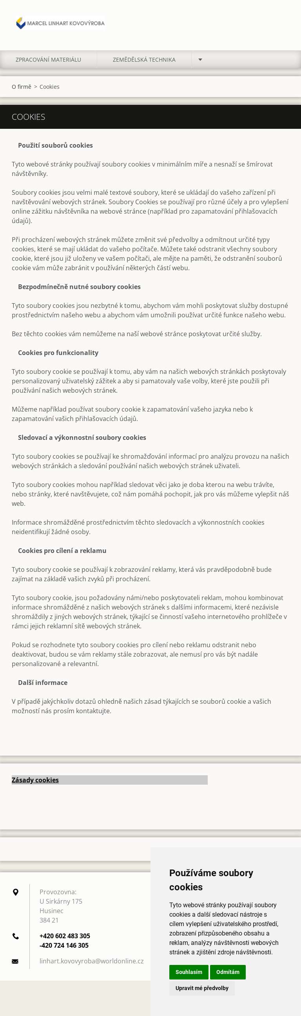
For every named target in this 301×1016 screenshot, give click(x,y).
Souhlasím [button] (189, 972)
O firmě (21, 86)
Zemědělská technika (144, 59)
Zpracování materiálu (48, 59)
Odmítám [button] (227, 972)
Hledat (280, 23)
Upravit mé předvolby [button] (202, 988)
